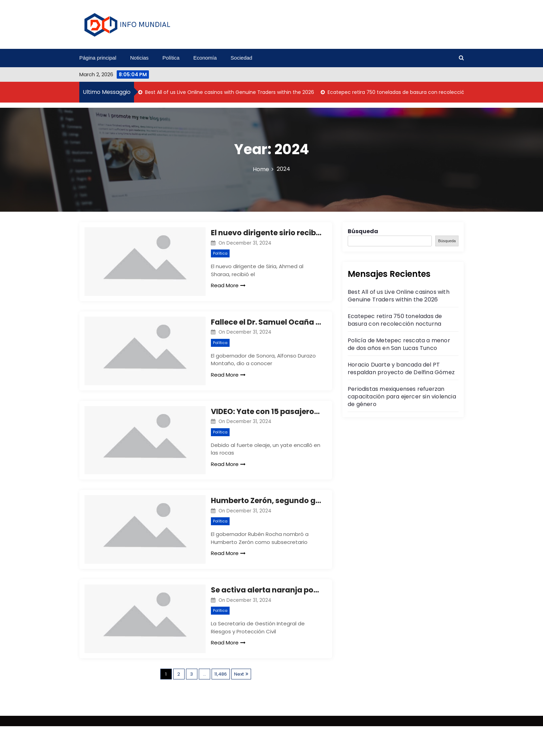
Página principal (97, 58)
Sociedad (241, 58)
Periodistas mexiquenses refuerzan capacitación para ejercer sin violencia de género (402, 396)
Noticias (139, 58)
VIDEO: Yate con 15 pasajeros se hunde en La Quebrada (266, 413)
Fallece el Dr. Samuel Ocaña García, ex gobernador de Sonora (266, 323)
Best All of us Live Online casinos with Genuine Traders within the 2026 (229, 92)
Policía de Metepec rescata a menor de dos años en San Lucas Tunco (399, 344)
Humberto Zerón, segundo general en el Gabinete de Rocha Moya (266, 503)
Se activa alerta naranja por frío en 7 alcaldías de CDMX (266, 593)
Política (170, 58)
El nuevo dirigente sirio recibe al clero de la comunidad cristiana (266, 233)
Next (239, 678)
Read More (228, 285)
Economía (205, 58)
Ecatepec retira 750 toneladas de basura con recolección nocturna (408, 92)
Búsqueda (363, 231)
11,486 (220, 678)
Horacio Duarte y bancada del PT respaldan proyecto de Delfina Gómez (401, 368)
